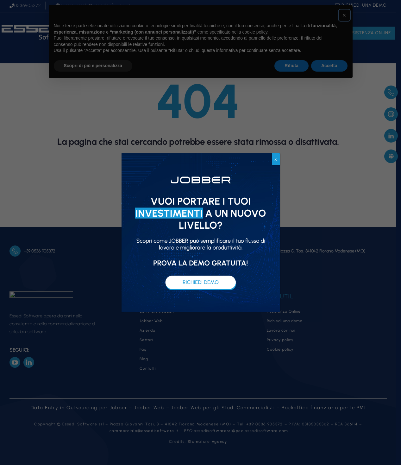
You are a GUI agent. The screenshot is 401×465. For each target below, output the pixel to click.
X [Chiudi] (275, 159)
